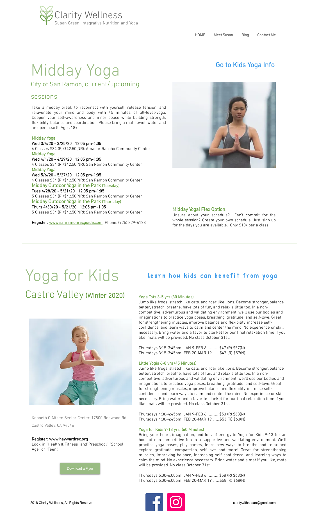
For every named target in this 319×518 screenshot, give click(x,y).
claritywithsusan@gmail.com (254, 503)
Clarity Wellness (88, 16)
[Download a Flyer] (80, 468)
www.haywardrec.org (68, 439)
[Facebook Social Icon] (154, 502)
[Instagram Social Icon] (176, 502)
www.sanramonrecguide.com (75, 222)
